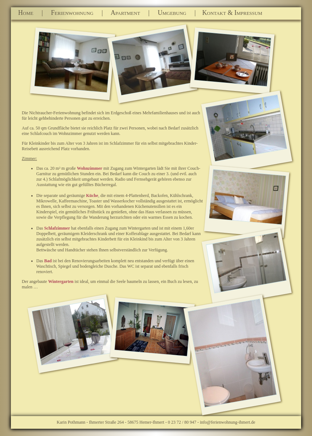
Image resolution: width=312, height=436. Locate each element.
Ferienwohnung (73, 12)
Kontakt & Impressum (229, 12)
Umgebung (172, 12)
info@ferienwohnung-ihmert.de (227, 422)
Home (29, 12)
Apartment (126, 12)
